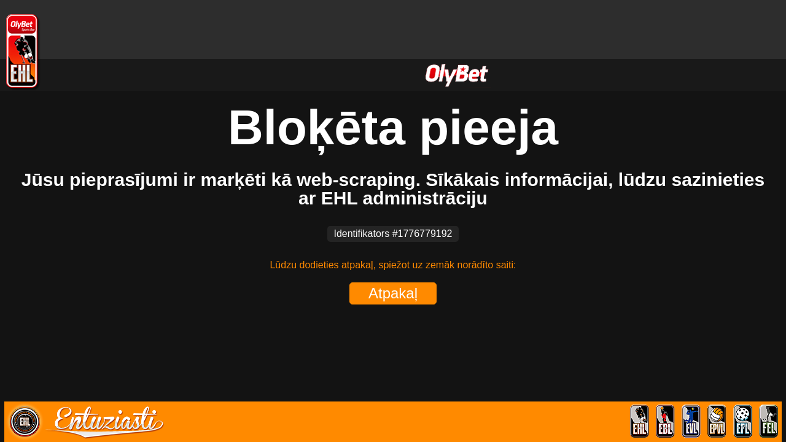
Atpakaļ (393, 293)
